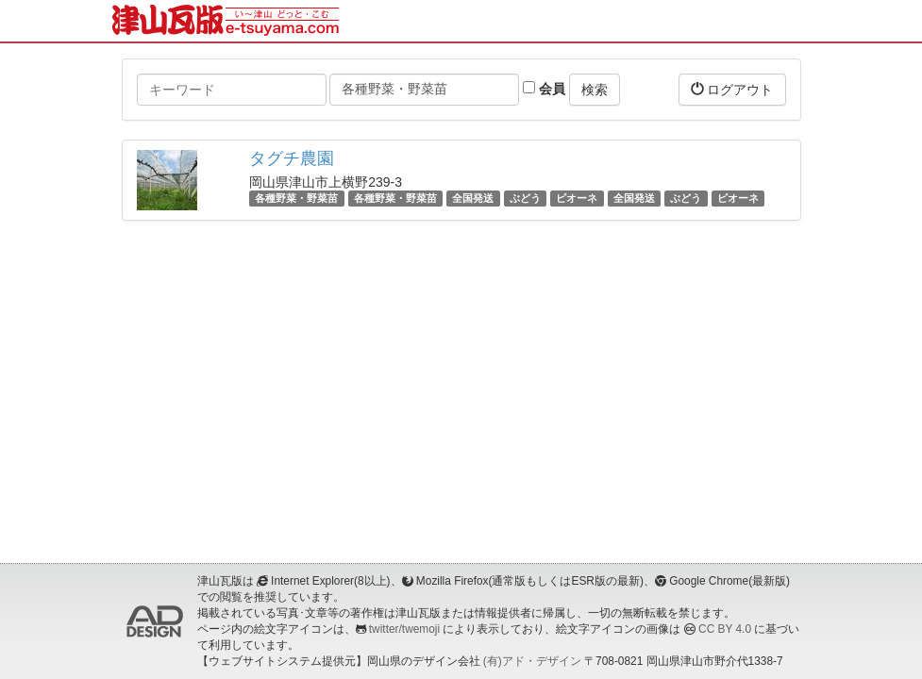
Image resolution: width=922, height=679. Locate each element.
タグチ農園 (291, 158)
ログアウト (732, 89)
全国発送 (473, 198)
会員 (544, 88)
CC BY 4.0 (724, 629)
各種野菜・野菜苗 (296, 198)
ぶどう (525, 198)
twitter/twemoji (404, 629)
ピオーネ (576, 198)
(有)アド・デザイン (532, 661)
